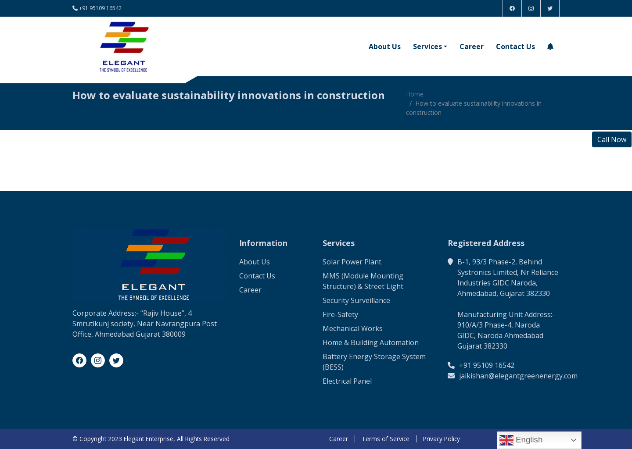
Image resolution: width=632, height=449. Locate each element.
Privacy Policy (441, 438)
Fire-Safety (340, 314)
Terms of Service (385, 438)
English (520, 440)
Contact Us (515, 46)
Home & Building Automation (371, 342)
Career (472, 46)
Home (415, 94)
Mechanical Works (353, 328)
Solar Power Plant (352, 262)
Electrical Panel (347, 381)
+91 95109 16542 (100, 8)
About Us (385, 46)
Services (427, 46)
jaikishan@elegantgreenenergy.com (518, 376)
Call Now (611, 139)
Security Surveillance (356, 300)
